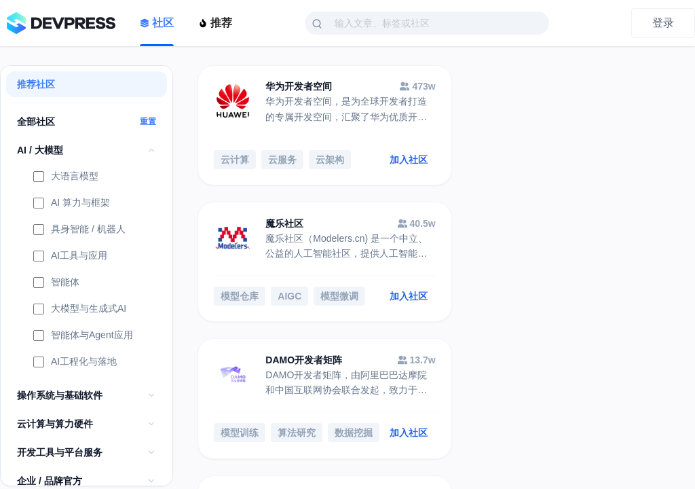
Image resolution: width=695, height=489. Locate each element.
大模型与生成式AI (79, 310)
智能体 (56, 283)
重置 (148, 121)
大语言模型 (65, 177)
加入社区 (394, 160)
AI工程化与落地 (75, 363)
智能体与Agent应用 (83, 336)
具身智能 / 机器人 (79, 230)
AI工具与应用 (70, 257)
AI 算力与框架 (71, 204)
